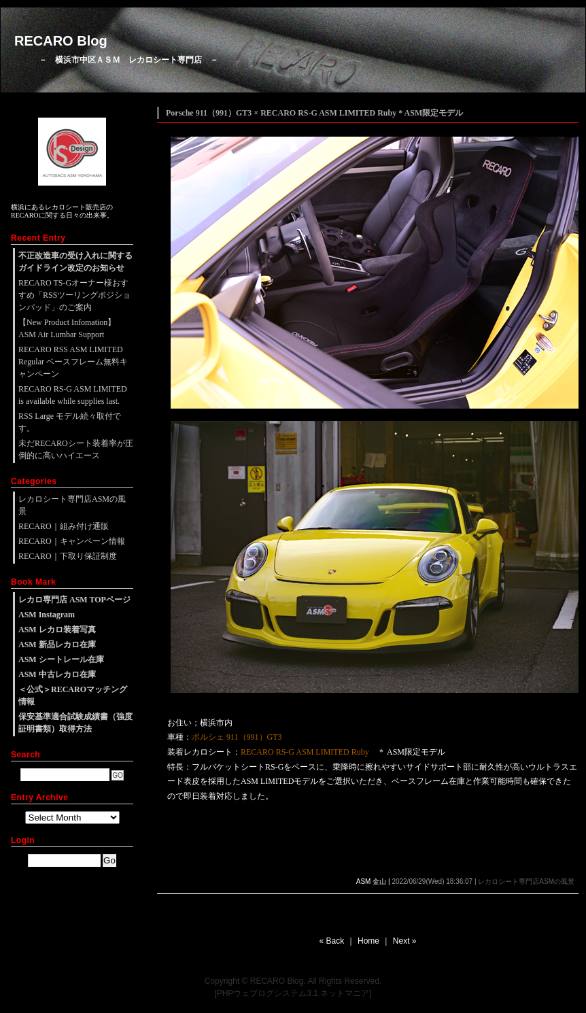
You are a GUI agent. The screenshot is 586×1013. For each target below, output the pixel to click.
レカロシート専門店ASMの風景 (526, 881)
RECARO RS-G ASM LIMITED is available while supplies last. (72, 395)
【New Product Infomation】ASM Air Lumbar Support (67, 328)
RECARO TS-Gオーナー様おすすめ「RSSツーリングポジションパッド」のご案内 (74, 295)
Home (368, 941)
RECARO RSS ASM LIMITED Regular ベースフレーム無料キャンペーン (73, 362)
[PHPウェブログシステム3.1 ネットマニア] (292, 993)
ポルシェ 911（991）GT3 (237, 737)
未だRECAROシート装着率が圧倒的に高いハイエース (75, 449)
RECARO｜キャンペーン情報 (71, 541)
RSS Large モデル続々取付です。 (69, 422)
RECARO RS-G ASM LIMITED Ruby (305, 752)
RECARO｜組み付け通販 (63, 526)
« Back (332, 941)
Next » (405, 941)
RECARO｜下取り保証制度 (67, 556)
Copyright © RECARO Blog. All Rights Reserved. (293, 981)
